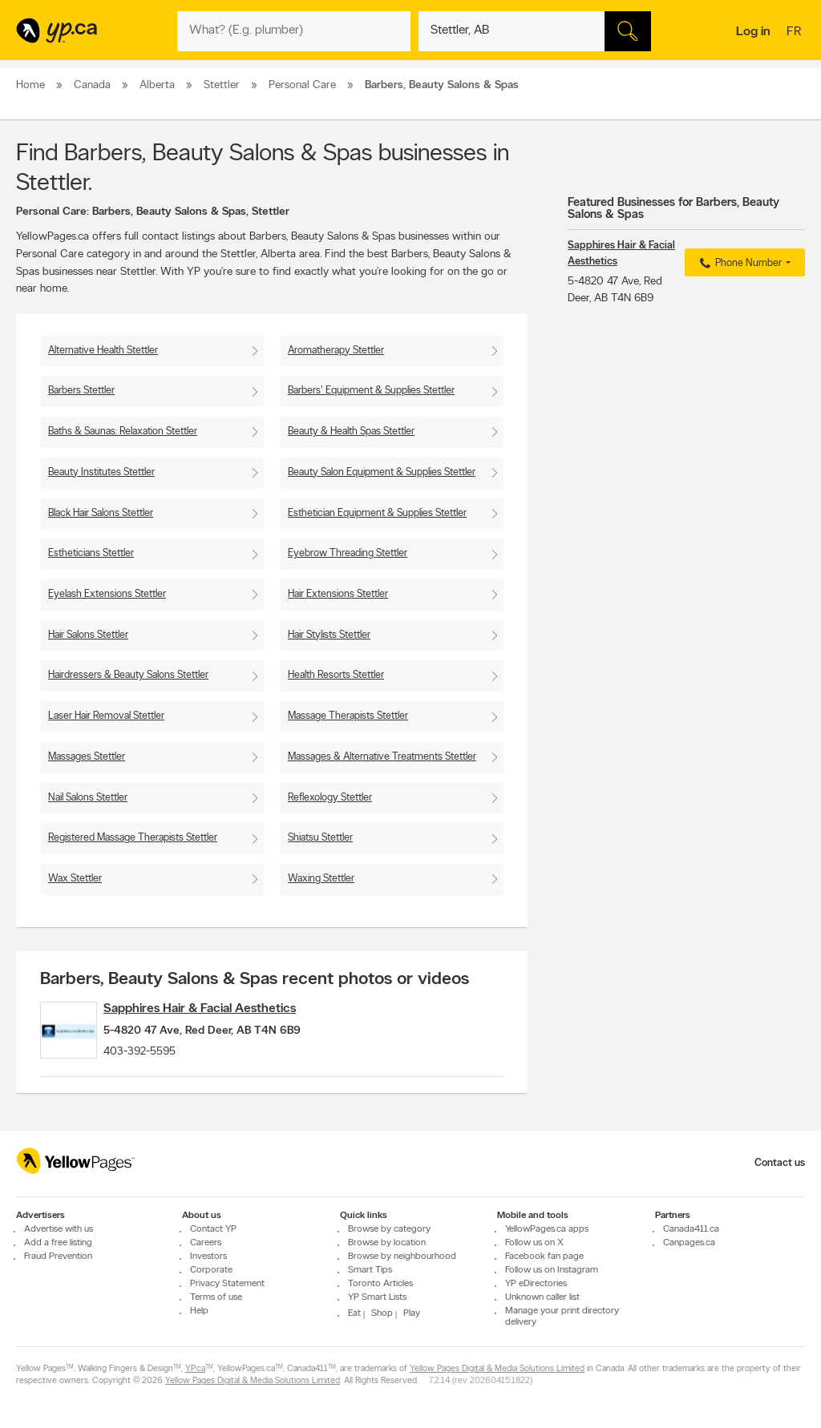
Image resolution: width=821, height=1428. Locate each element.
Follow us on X (534, 1243)
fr (796, 32)
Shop (382, 1313)
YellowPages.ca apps (546, 1229)
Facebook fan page (544, 1256)
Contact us (779, 1163)
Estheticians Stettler (91, 553)
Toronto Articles (380, 1284)
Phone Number (739, 263)
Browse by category (389, 1229)
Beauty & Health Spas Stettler (351, 431)
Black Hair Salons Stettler (100, 513)
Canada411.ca (691, 1229)
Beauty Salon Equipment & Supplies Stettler (381, 472)
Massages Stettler (86, 757)
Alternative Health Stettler (103, 350)
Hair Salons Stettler (88, 635)
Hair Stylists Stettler (329, 635)
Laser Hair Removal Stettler (106, 716)
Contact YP (213, 1229)
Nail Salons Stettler (87, 798)
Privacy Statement (227, 1284)
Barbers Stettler (81, 390)
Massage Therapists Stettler (348, 716)
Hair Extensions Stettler (338, 594)
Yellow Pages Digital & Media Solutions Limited (497, 1369)
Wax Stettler (75, 878)
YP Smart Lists (377, 1297)
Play (411, 1313)
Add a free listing (58, 1243)
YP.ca (195, 1369)
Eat (354, 1313)
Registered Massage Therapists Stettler (132, 838)
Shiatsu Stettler (320, 838)
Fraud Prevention (58, 1256)
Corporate (211, 1270)
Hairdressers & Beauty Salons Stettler (128, 675)
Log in (753, 32)
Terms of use (216, 1297)
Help (199, 1311)
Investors (208, 1256)
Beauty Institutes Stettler (101, 472)
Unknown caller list (542, 1297)
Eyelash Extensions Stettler (107, 594)
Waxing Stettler (321, 878)
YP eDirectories (536, 1284)
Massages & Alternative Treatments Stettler (382, 757)
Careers (205, 1243)
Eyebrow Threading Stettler (347, 553)
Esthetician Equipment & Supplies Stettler (377, 513)
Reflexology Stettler (330, 798)
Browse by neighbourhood (402, 1256)
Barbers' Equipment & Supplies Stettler (371, 390)
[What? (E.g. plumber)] (293, 31)
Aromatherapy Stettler (336, 350)
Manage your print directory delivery (562, 1316)
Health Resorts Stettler (336, 675)
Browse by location (387, 1243)
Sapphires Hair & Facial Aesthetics (224, 1008)
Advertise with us (58, 1229)
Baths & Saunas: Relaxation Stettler (122, 431)
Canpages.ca (689, 1243)
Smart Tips (370, 1270)
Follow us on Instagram (551, 1270)
